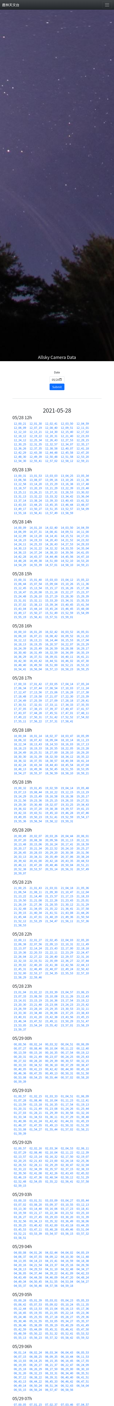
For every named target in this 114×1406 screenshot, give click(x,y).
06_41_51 (83, 1377)
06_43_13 (20, 1381)
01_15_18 (36, 1104)
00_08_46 (36, 1048)
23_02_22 (36, 992)
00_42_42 (51, 1069)
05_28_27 (67, 1317)
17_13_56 (36, 692)
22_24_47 (83, 952)
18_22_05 (67, 748)
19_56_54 (36, 821)
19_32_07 (51, 804)
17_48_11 (83, 713)
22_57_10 (83, 973)
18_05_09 (83, 736)
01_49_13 (51, 1125)
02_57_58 (83, 1181)
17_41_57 (83, 709)
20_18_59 (83, 844)
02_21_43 (36, 1161)
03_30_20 (67, 1217)
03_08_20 (36, 1204)
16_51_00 (51, 665)
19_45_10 (51, 813)
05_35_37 (83, 1321)
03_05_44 (83, 1200)
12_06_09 (20, 428)
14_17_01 (83, 536)
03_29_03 (51, 1217)
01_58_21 (83, 1129)
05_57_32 (51, 1337)
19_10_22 (51, 792)
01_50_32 (67, 1125)
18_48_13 (20, 769)
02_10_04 (51, 1152)
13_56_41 (36, 513)
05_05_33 (83, 1300)
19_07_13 (20, 792)
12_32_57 (51, 444)
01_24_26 (67, 1108)
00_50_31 (67, 1073)
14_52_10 (67, 561)
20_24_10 (67, 848)
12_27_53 (67, 440)
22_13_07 (20, 948)
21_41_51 (51, 913)
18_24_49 (20, 752)
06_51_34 (51, 1385)
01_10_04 (51, 1100)
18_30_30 (20, 756)
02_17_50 (67, 1156)
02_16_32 (51, 1156)
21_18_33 (83, 896)
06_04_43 (67, 1352)
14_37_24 (36, 552)
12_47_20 (83, 452)
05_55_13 (20, 1337)
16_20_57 (51, 644)
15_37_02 (20, 604)
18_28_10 (67, 752)
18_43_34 (36, 765)
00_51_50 (83, 1073)
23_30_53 (67, 1009)
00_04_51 (67, 1044)
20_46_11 (20, 865)
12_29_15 (83, 440)
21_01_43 (36, 888)
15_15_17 (51, 588)
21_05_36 (83, 888)
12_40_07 (67, 448)
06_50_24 (36, 1385)
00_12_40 (83, 1048)
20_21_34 (36, 848)
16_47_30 (83, 661)
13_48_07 (83, 504)
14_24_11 (20, 544)
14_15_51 (67, 536)
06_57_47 (51, 1390)
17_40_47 (67, 709)
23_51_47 (83, 1021)
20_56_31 (67, 869)
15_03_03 (51, 580)
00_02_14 (36, 1044)
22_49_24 (67, 969)
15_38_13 (36, 604)
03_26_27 (20, 1217)
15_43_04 (20, 609)
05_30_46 (20, 1321)
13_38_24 (36, 500)
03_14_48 (36, 1209)
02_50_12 (67, 1177)
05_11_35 (83, 1304)
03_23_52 (67, 1213)
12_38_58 (51, 448)
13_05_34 (83, 475)
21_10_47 (67, 892)
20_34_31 (36, 857)
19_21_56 (20, 800)
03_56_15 (67, 1233)
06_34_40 (67, 1373)
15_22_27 (67, 592)
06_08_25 (36, 1356)
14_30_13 (20, 548)
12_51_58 (67, 457)
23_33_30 (20, 1013)
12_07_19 (36, 428)
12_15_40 (67, 432)
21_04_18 (67, 888)
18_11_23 (83, 740)
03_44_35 (83, 1225)
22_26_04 (20, 956)
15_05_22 (83, 580)
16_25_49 (36, 648)
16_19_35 (36, 644)
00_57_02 (67, 1077)
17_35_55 (83, 704)
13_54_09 (83, 509)
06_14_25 (36, 1361)
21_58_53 (20, 925)
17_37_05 (20, 709)
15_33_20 (51, 600)
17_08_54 (51, 688)
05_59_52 (83, 1337)
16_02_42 (51, 632)
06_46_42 (67, 1381)
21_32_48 (20, 908)
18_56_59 (51, 773)
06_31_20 (20, 1373)
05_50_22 (36, 1333)
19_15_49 (36, 796)
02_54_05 (36, 1181)
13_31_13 (20, 496)
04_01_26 (36, 1252)
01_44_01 (67, 1121)
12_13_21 (36, 432)
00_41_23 (36, 1069)
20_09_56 (51, 840)
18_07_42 (36, 740)
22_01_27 (36, 940)
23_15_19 (36, 1000)
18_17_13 (83, 744)
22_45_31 (20, 969)
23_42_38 (51, 1017)
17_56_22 (36, 721)
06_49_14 (20, 1385)
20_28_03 (36, 852)
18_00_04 (20, 736)
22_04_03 (67, 940)
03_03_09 (51, 1200)
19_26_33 (67, 800)
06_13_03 (20, 1361)
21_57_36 (83, 921)
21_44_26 (83, 913)
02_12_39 (83, 1152)
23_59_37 (20, 1029)
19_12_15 (67, 792)
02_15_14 (36, 1156)
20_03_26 (51, 836)
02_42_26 (51, 1173)
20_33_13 (20, 857)
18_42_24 (20, 765)
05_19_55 (36, 1313)
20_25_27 (83, 848)
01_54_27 (36, 1129)
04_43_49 (20, 1277)
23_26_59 (20, 1009)
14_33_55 (67, 548)
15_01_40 (36, 580)
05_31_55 (36, 1321)
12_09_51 (67, 428)
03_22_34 (51, 1213)
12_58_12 (67, 461)
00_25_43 (83, 1056)
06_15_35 (51, 1361)
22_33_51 (36, 961)
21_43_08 (67, 913)
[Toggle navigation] (107, 4)
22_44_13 (83, 965)
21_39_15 (20, 913)
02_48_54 (51, 1177)
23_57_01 (67, 1025)
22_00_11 (20, 940)
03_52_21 (20, 1233)
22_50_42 (83, 969)
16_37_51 (36, 657)
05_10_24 (67, 1304)
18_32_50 (51, 756)
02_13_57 (20, 1156)
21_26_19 (20, 904)
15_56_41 (36, 617)
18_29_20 (83, 752)
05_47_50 (83, 1329)
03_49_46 (67, 1229)
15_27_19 (51, 596)
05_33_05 (51, 1321)
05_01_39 (36, 1300)
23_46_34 (20, 1021)
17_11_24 (83, 688)
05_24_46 (20, 1317)
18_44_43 (51, 765)
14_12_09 (20, 536)
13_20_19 (36, 488)
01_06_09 (83, 1096)
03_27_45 (36, 1217)
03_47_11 (36, 1229)
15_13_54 (36, 588)
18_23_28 (83, 748)
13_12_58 (20, 484)
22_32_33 (20, 961)
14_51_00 (51, 561)
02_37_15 (67, 1169)
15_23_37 (83, 592)
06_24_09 (83, 1365)
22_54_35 (51, 973)
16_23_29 (83, 644)
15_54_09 (83, 613)
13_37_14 (20, 500)
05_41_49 (83, 1325)
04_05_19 (83, 1252)
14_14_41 (51, 536)
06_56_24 (36, 1390)
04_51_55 (51, 1281)
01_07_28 (20, 1100)
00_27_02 (20, 1061)
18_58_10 (67, 773)
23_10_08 (51, 996)
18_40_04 (67, 761)
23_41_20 (36, 1017)
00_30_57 (67, 1061)
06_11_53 (83, 1356)
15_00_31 (20, 580)
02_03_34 (51, 1148)
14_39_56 (67, 552)
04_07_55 (36, 1256)
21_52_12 (20, 921)
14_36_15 (20, 552)
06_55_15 (20, 1390)
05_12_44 (20, 1308)
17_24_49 (20, 700)
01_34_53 (36, 1117)
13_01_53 (36, 475)
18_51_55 (67, 769)
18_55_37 (36, 773)
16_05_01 (83, 632)
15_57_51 (51, 617)
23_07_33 (20, 996)
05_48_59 (20, 1333)
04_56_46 (36, 1285)
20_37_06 (67, 857)
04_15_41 (51, 1261)
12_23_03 (83, 436)
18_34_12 (67, 756)
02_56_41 (67, 1181)
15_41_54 (83, 604)
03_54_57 (51, 1233)
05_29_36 (83, 1317)
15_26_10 (36, 596)
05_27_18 (51, 1317)
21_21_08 (36, 900)
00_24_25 (67, 1056)
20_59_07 (20, 873)
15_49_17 (20, 613)
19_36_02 (20, 809)
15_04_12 (67, 580)
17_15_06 (51, 692)
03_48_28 (51, 1229)
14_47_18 (83, 556)
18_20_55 (51, 748)
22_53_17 (36, 973)
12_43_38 (36, 452)
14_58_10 (67, 565)
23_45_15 (83, 1017)
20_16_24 (51, 844)
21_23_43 (67, 900)
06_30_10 (83, 1369)
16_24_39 (20, 648)
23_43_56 (67, 1017)
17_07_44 (36, 688)
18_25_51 (36, 752)
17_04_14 (67, 684)
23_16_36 (51, 1000)
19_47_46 (83, 813)
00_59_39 (20, 1081)
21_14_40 (36, 896)
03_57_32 (83, 1233)
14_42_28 (20, 556)
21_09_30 (51, 892)
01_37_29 (67, 1117)
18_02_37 (51, 736)
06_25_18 (20, 1369)
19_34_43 (83, 804)
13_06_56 (20, 480)
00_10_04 (51, 1048)
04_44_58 (36, 1277)
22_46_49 (36, 969)
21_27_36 (36, 904)
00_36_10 (51, 1065)
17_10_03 (67, 688)
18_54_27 (20, 773)
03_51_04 (83, 1229)
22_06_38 (20, 944)
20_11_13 (67, 840)
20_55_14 (51, 869)
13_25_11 (20, 492)
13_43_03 (20, 504)
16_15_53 (67, 640)
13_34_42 (67, 496)
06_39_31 (51, 1377)
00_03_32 (51, 1044)
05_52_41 (67, 1333)
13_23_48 (83, 488)
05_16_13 (67, 1308)
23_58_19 (83, 1025)
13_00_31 (20, 475)
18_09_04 (51, 740)
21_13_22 (20, 896)
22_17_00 (67, 948)
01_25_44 (83, 1108)
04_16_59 (67, 1261)
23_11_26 (67, 996)
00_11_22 (67, 1048)
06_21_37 (51, 1365)
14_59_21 (83, 565)
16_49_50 (36, 665)
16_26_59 (51, 648)
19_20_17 (83, 796)
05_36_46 (20, 1325)
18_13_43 (36, 744)
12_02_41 (51, 423)
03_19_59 (20, 1213)
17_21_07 (51, 696)
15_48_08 (83, 609)
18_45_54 (67, 765)
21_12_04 (83, 892)
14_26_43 (51, 544)
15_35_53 (83, 600)
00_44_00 (67, 1069)
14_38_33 (51, 552)
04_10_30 (67, 1256)
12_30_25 (20, 444)
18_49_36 (36, 769)
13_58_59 (67, 513)
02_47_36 (36, 1177)
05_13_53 (36, 1308)
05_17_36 (83, 1308)
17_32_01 (36, 704)
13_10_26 (67, 480)
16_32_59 (51, 652)
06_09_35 (51, 1356)
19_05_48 (83, 788)
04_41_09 (67, 1273)
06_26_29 (36, 1369)
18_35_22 (83, 756)
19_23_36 (36, 800)
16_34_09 (67, 652)
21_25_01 (83, 900)
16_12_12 (20, 640)
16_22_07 (67, 644)
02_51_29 (83, 1177)
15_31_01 (20, 600)
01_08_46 (36, 1100)
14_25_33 (36, 544)
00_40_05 (20, 1069)
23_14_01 (20, 1000)
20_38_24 (83, 857)
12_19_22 (36, 436)
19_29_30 (20, 804)
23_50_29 (67, 1021)
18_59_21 (83, 773)
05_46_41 (67, 1329)
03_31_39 (83, 1217)
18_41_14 (83, 761)
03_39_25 (20, 1225)
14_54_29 (20, 565)
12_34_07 (67, 444)
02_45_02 (83, 1173)
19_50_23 (36, 817)
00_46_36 (20, 1073)
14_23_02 (83, 540)
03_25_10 (83, 1213)
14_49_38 (36, 561)
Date (57, 372)
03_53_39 (36, 1233)
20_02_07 (36, 836)
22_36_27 (67, 961)
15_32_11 (36, 600)
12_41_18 (83, 448)
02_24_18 (67, 1161)
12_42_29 (20, 452)
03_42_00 (51, 1225)
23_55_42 (51, 1025)
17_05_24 (83, 684)
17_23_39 (83, 696)
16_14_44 (51, 640)
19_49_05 (20, 817)
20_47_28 (36, 865)
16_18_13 (20, 644)
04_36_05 (20, 1273)
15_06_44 (20, 584)
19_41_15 (83, 809)
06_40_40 (67, 1377)
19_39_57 (67, 809)
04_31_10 (51, 1269)
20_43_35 (67, 861)
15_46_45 (67, 609)
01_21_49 (36, 1108)
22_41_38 (51, 965)
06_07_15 (20, 1356)
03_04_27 (67, 1200)
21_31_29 (83, 904)
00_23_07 (51, 1056)
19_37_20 (36, 809)
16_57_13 (51, 669)
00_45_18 (83, 1069)
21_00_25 (20, 888)
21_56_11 (67, 921)
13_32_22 (36, 496)
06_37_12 (20, 1377)
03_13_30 (20, 1209)
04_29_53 (36, 1269)
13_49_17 (20, 509)
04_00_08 (20, 1252)
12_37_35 (36, 448)
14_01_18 (36, 527)
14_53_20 (83, 561)
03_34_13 (36, 1221)
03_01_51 (36, 1200)
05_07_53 (36, 1304)
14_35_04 (83, 548)
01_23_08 (51, 1108)
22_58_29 (20, 977)
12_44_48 (51, 452)
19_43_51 (36, 813)
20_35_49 (51, 857)
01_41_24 (36, 1121)
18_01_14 (36, 736)
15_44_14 (36, 609)
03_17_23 (67, 1209)
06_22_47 (67, 1365)
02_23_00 (51, 1161)
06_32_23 (36, 1373)
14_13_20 (36, 536)
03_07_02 (20, 1204)
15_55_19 (20, 617)
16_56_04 (36, 669)
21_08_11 (36, 892)
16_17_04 (83, 640)
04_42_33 (83, 1273)
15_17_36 (83, 588)
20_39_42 (20, 861)
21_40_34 (36, 913)
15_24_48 (20, 596)
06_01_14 (20, 1352)
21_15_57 (51, 896)
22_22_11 (51, 952)
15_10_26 (67, 584)
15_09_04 (51, 584)
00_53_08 (20, 1077)
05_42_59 (20, 1329)
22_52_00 (20, 973)
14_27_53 (67, 544)
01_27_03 (20, 1113)
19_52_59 (67, 817)
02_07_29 (20, 1152)
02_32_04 (83, 1165)
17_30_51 (20, 704)
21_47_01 (36, 917)
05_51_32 (51, 1333)
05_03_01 (51, 1300)
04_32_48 (67, 1269)
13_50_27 (36, 509)
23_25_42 (83, 1004)
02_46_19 (20, 1177)
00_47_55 (36, 1073)
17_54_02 (83, 717)
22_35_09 (51, 961)
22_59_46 (36, 977)
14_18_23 (20, 540)
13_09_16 (51, 480)
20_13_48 (20, 844)
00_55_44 (51, 1077)
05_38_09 (36, 1325)
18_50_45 (51, 769)
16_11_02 (83, 636)
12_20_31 (51, 436)
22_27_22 (36, 956)
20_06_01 (83, 836)
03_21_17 (36, 1213)
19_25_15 (51, 800)
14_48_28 (20, 561)
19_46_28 (67, 813)
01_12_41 (83, 1100)
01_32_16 (83, 1113)
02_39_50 (20, 1173)
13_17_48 (83, 484)
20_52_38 (20, 869)
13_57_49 (51, 513)
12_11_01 (83, 428)
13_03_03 (51, 475)
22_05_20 (83, 940)
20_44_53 (83, 861)
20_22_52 (51, 848)
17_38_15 (36, 709)
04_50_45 (36, 1281)
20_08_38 (36, 840)
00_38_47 (83, 1065)
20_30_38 (67, 852)
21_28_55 (51, 904)
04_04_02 (67, 1252)
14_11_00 (83, 532)
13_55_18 (20, 513)
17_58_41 (67, 721)
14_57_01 (51, 565)
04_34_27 (83, 1269)
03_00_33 (20, 1200)
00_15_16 (36, 1052)
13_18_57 (20, 488)
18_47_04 (83, 765)
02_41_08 (36, 1173)
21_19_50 (20, 900)
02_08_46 (36, 1152)
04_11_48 (83, 1256)
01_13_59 (20, 1104)
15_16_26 (67, 588)
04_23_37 (51, 1265)
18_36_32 (20, 761)
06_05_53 (83, 1352)
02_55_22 (51, 1181)
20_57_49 (83, 869)
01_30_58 (67, 1113)
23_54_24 (36, 1025)
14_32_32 (51, 548)
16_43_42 (36, 661)
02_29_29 (51, 1165)
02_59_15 (20, 1185)
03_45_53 (20, 1229)
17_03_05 (51, 684)
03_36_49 (67, 1221)
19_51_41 (51, 817)
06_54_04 (83, 1385)
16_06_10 (20, 636)
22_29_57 (67, 956)
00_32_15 (83, 1061)
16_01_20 (36, 632)
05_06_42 (20, 1304)
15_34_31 (67, 600)
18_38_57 (51, 761)
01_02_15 (36, 1096)
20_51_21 (83, 865)
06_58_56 (67, 1390)
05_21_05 (51, 1313)
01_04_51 (67, 1096)
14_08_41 (51, 532)
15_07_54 (36, 584)
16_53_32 (83, 665)
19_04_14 (67, 788)
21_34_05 (36, 908)
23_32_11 (83, 1009)
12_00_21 (20, 423)
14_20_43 (51, 540)
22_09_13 (51, 944)
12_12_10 (20, 432)
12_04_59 (83, 423)
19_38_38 (51, 809)
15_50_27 (36, 613)
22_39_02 (20, 965)
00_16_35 (51, 1052)
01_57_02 (67, 1129)
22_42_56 (67, 965)
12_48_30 (20, 457)
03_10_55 (67, 1204)
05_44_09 (36, 1329)
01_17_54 (67, 1104)
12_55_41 (36, 461)
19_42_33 (20, 813)
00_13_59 (20, 1052)
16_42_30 (20, 661)
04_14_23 (36, 1261)
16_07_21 (36, 636)
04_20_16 (20, 1265)
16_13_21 (36, 640)
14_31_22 (36, 548)
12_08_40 (51, 428)
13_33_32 (51, 496)
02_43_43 (67, 1173)
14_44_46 (51, 556)
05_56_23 (36, 1337)
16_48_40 (20, 665)
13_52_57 (67, 509)
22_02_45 (51, 940)
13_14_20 (36, 484)
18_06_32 (20, 740)
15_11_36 (83, 584)
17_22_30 (67, 696)
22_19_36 (20, 952)
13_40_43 (67, 500)
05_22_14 (67, 1313)
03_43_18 (67, 1225)
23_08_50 (36, 996)
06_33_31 (51, 1373)
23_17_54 (67, 1000)
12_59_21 (83, 461)
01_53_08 (20, 1129)
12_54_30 (20, 461)
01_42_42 (51, 1121)
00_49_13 (51, 1073)
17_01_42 (36, 684)
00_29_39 (51, 1061)
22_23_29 (67, 952)
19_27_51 (83, 800)
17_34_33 (67, 704)
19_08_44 (36, 792)
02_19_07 (83, 1156)
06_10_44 (67, 1356)
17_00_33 (20, 684)
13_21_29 (51, 488)
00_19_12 (83, 1052)
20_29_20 (51, 852)
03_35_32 (51, 1221)
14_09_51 (67, 532)
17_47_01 (67, 713)
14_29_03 (83, 544)
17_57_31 (51, 721)
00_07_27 (20, 1048)
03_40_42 (36, 1225)
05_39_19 (51, 1325)
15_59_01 (67, 617)
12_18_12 (20, 436)
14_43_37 (36, 556)
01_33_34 (20, 1117)
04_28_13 (20, 1269)
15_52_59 (67, 613)
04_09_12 (51, 1256)
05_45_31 (51, 1329)
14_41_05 (83, 552)
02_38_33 (83, 1169)
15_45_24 (51, 609)
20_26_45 (20, 852)
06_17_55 (83, 1361)
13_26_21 (36, 492)
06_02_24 (36, 1352)
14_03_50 (67, 527)
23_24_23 (67, 1004)
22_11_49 (83, 944)
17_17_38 (83, 692)
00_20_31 (20, 1056)
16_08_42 (51, 636)
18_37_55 (36, 761)
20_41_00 (36, 861)
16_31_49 (36, 652)
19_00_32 (20, 788)
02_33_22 (20, 1169)
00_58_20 (83, 1077)
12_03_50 (67, 423)
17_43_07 (20, 713)
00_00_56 (20, 1044)
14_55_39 (36, 565)
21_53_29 (36, 921)
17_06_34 (20, 688)
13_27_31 (51, 492)
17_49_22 (20, 717)
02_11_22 (67, 1152)
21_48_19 (51, 917)
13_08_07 (36, 480)
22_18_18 (83, 948)
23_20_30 (20, 1004)
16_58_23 (67, 669)
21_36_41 (67, 908)
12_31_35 (36, 444)
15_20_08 (36, 592)
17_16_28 (67, 692)
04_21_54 (36, 1265)
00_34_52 (36, 1065)
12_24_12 (20, 440)
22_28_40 (51, 956)
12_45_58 (67, 452)
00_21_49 (36, 1056)
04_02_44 (51, 1252)
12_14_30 (51, 432)
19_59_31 (67, 821)
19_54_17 (83, 817)
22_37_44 (83, 961)
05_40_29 (67, 1325)
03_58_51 (20, 1238)
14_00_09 (20, 527)
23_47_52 (36, 1021)
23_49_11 (51, 1021)
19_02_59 (51, 788)
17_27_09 (51, 700)
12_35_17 (83, 444)
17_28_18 (67, 700)
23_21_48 (36, 1004)
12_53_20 (83, 457)
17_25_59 (36, 700)
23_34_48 (36, 1013)
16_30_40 (20, 652)
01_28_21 (36, 1113)
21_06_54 (20, 892)
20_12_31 (83, 840)
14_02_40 (51, 527)
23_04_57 (67, 992)
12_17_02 (83, 432)
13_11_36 (83, 480)
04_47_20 (67, 1277)
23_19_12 (83, 1000)
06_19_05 (20, 1365)
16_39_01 (51, 657)
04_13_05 (20, 1261)
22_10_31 (67, 944)
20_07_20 (20, 840)
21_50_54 (83, 917)
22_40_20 (36, 965)
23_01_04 (20, 992)
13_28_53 (67, 492)
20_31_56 (83, 852)
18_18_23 (20, 748)
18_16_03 (67, 744)
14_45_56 (67, 556)
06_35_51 (83, 1373)
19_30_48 (36, 804)
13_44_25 (36, 504)
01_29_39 (51, 1113)
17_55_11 (20, 721)
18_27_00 (51, 752)
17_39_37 (51, 709)
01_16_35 (51, 1104)
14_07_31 (36, 532)
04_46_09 (51, 1277)
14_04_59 (83, 527)
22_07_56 (36, 944)
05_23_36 (83, 1313)
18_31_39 (36, 756)
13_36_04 (83, 496)
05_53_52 (83, 1333)
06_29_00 (67, 1369)
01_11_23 (67, 1100)
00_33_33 (20, 1065)
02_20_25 (20, 1161)
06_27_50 (51, 1369)
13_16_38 (67, 484)
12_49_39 (36, 457)
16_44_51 (51, 661)
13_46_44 (67, 504)
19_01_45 (36, 788)
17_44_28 (36, 713)
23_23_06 (51, 1004)
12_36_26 (20, 448)
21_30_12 (67, 904)
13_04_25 (67, 475)
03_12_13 (83, 1204)
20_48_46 (51, 865)
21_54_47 (51, 921)
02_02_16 (36, 1148)
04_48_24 (83, 1277)
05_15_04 (51, 1308)
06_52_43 (67, 1385)
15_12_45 (20, 588)
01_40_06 (20, 1121)
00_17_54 (67, 1052)
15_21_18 (51, 592)
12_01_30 (36, 423)
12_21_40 (67, 436)
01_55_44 (51, 1129)
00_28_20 (36, 1061)
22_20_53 (36, 952)
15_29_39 (83, 596)
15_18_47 (20, 592)
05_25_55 (36, 1317)
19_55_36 (20, 821)
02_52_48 (20, 1181)
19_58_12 (51, 821)
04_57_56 (51, 1285)
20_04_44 (67, 836)
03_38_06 (83, 1221)
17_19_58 (36, 696)
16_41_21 (83, 657)
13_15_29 (51, 484)
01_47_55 (36, 1125)
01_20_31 (20, 1108)
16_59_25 (83, 669)
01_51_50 (83, 1125)
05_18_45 (20, 1313)
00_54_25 (36, 1077)
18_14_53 (51, 744)
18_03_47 (67, 736)
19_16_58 (51, 796)
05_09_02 (51, 1304)
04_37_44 (36, 1273)
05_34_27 (67, 1321)
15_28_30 (67, 596)
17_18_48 (20, 696)
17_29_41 (83, 700)
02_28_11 (36, 1165)
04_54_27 (83, 1281)
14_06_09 (20, 532)
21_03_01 (51, 888)
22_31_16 (83, 956)
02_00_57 (20, 1148)
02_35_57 (51, 1169)
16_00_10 (20, 632)
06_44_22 (36, 1381)
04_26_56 (83, 1265)
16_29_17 (83, 648)
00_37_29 (67, 1065)
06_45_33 (51, 1381)
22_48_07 (51, 969)
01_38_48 (83, 1117)
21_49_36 (67, 917)
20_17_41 (67, 844)
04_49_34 (20, 1281)
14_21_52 (67, 540)
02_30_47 (67, 1165)
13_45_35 (51, 504)
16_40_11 (67, 657)
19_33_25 (67, 804)
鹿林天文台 (10, 4)
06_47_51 (83, 1381)
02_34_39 (36, 1169)
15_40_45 (67, 604)
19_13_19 (83, 792)
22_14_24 (36, 948)
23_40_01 (20, 1017)
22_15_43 (51, 948)
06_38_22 (36, 1377)
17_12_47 (20, 692)
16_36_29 (20, 657)
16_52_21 (67, 665)
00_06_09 (83, 1044)
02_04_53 (67, 1148)
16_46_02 (67, 661)
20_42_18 (51, 861)
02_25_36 (83, 1161)
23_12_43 (83, 996)
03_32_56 (20, 1221)
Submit (57, 387)
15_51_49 (51, 613)
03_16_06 (51, 1209)
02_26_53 (20, 1165)
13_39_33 (51, 500)
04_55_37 (20, 1285)
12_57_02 (51, 461)
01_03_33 (51, 1096)
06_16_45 (67, 1361)
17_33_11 (51, 704)
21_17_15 (67, 896)
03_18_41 (83, 1209)
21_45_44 (20, 917)
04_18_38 (83, 1261)
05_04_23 (67, 1300)
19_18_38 (67, 796)
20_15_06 (36, 844)
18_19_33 (36, 748)
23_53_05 (20, 1025)
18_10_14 (67, 740)
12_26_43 (51, 440)
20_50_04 (67, 865)
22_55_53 (67, 973)
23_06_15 (83, 992)
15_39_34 (51, 604)
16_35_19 (83, 652)
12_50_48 (51, 457)
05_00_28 (20, 1300)
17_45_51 (51, 713)
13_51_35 (51, 509)
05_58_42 (67, 1337)
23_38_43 (83, 1013)
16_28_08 (67, 648)
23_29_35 (51, 1009)
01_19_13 (83, 1104)
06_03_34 (51, 1352)
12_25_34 (36, 440)
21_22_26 (51, 900)
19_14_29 (20, 796)
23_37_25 (67, 1013)
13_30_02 (83, 492)
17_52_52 (67, 717)
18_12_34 (20, 744)
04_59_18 (67, 1285)
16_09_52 (67, 636)
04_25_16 (67, 1265)
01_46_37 (20, 1125)
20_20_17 (20, 848)
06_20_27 (36, 1365)
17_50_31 (36, 717)
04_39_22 (51, 1273)
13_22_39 (67, 488)
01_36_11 (51, 1117)
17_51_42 (51, 717)
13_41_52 (83, 500)
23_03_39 (51, 992)
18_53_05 (83, 769)
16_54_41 (20, 669)
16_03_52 (67, 632)
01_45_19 (83, 1121)
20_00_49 (20, 836)
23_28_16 (36, 1009)
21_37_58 (83, 908)
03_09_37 (51, 1204)
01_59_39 (20, 1133)
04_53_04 (67, 1281)
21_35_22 (51, 908)
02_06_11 (83, 1148)
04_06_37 (20, 1256)
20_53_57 (36, 869)
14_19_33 (36, 540)
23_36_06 (51, 1013)
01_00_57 (20, 1096)
